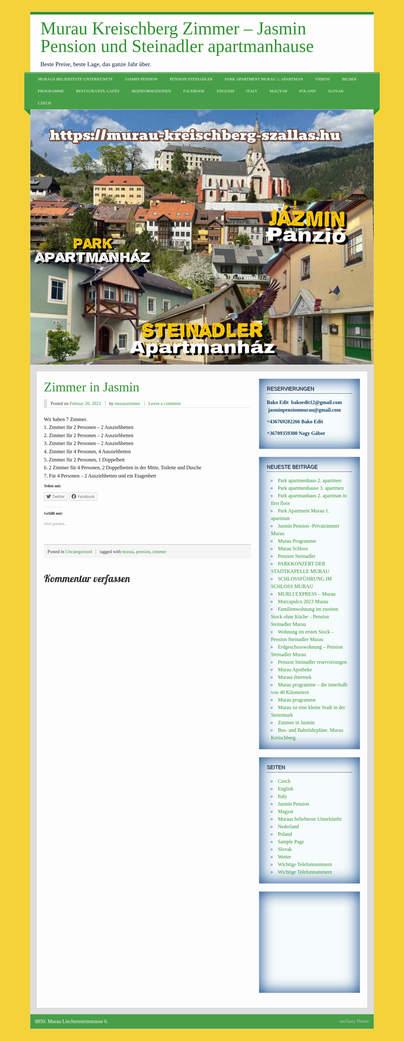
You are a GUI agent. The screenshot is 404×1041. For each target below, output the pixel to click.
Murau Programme (297, 541)
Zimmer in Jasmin (296, 722)
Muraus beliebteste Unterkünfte (75, 79)
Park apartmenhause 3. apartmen (311, 488)
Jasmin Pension (141, 79)
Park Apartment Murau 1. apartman (264, 79)
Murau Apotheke (295, 669)
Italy (252, 91)
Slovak (336, 91)
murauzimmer (127, 403)
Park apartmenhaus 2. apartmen (310, 480)
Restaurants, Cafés (97, 91)
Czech (44, 103)
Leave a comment (164, 403)
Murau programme (297, 700)
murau (128, 551)
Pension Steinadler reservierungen (312, 662)
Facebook (194, 91)
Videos (322, 79)
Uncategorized (78, 551)
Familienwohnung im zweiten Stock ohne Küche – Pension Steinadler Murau (304, 616)
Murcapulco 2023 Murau (303, 601)
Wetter (284, 856)
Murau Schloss (293, 548)
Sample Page (291, 841)
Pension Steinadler (191, 79)
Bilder (349, 79)
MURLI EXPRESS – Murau (307, 594)
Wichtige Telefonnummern (305, 864)
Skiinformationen (151, 91)
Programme (51, 91)
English (225, 91)
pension (143, 551)
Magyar (278, 91)
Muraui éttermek (295, 677)
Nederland (288, 826)
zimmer (159, 551)
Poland (307, 91)
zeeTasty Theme (354, 1021)
